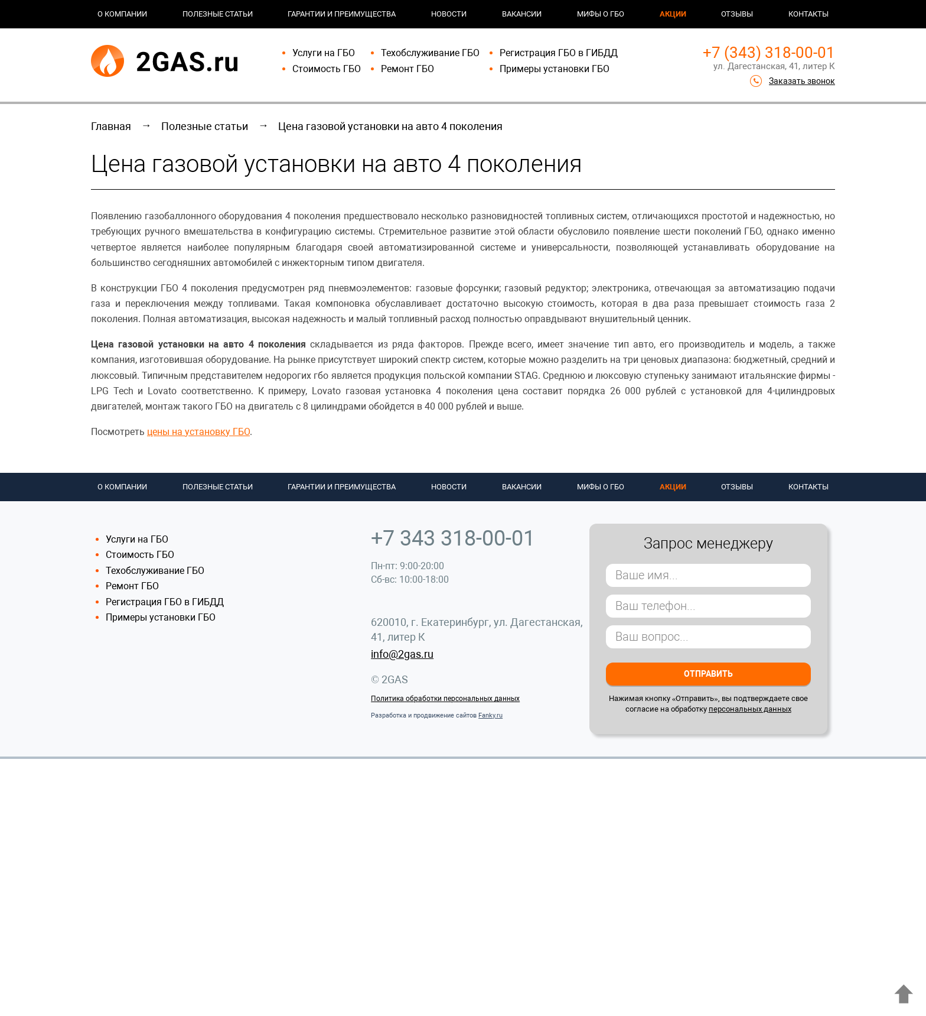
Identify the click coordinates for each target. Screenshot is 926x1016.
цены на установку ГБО (198, 431)
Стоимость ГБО (326, 68)
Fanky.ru (490, 715)
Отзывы (737, 13)
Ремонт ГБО (407, 68)
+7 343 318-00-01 (453, 538)
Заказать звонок (802, 81)
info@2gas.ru (402, 654)
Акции (673, 13)
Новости (449, 13)
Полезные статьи (217, 13)
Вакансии (522, 13)
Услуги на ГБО (323, 53)
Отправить (708, 674)
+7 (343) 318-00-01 (769, 52)
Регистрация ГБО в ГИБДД (559, 53)
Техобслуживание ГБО (430, 53)
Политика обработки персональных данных (445, 698)
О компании (122, 13)
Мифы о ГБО (600, 13)
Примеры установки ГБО (554, 68)
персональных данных (750, 709)
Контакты (808, 13)
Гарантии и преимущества (342, 13)
